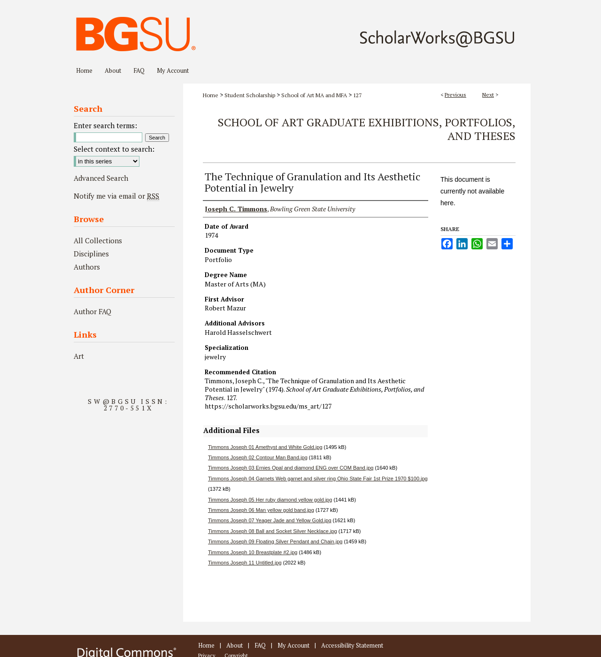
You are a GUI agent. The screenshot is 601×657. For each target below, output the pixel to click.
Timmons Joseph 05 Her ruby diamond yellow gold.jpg (270, 499)
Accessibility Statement (352, 645)
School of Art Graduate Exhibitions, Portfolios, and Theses (367, 129)
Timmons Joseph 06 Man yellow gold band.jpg (261, 510)
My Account (293, 645)
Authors (87, 266)
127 (357, 95)
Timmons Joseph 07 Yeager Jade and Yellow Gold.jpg (269, 520)
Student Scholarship (249, 95)
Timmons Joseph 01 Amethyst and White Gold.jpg (265, 447)
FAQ (260, 645)
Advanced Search (101, 178)
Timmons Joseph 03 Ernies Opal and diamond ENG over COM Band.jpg (290, 468)
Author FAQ (92, 311)
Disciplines (91, 253)
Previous (455, 94)
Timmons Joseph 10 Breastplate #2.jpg (252, 552)
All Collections (98, 240)
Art (79, 356)
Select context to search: (114, 149)
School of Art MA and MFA (314, 95)
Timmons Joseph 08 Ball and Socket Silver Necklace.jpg (272, 531)
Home (210, 95)
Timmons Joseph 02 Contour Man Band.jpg (258, 457)
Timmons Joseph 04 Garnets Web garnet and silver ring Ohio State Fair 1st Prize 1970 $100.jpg (318, 478)
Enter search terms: (105, 125)
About (234, 645)
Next (488, 94)
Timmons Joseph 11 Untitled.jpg (245, 562)
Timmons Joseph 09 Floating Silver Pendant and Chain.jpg (275, 541)
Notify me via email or (116, 196)
